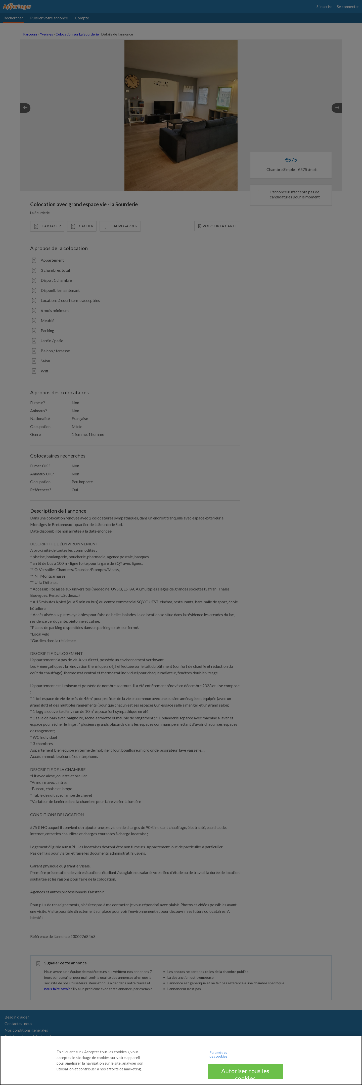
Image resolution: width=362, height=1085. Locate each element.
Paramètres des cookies (218, 1061)
